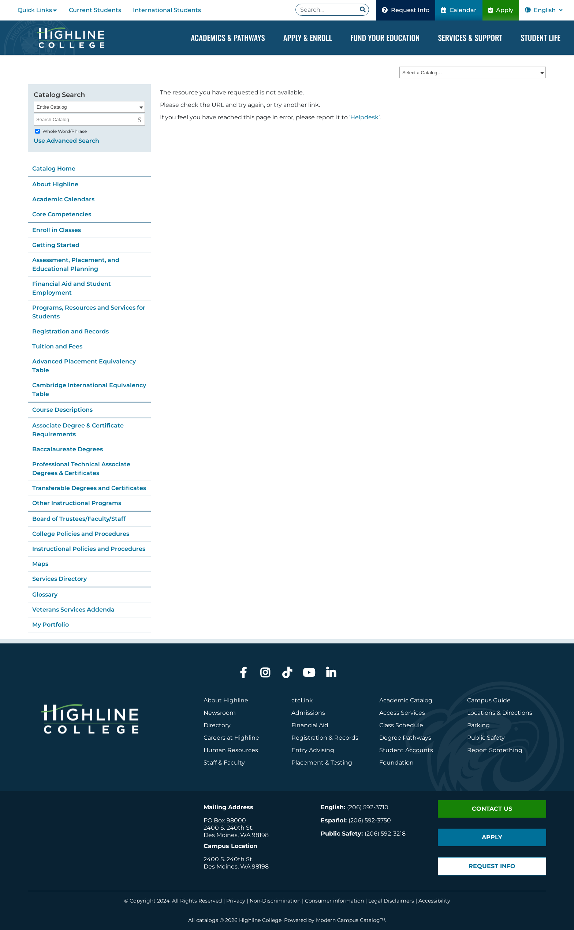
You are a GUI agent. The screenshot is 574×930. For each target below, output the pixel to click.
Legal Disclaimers (391, 900)
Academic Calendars (63, 199)
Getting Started (55, 245)
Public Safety (486, 737)
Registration (309, 737)
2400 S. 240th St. (228, 827)
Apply (500, 10)
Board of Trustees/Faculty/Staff (79, 518)
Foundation (396, 762)
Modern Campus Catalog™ (350, 920)
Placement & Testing (321, 762)
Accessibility (434, 900)
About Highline (55, 184)
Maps (40, 563)
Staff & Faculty (224, 762)
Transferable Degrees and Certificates (89, 488)
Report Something (494, 750)
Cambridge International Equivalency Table (89, 389)
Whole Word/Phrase (64, 131)
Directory (217, 725)
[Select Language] (548, 10)
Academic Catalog (405, 700)
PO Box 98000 (225, 820)
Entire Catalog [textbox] (52, 107)
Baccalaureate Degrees (67, 449)
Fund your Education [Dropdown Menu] (385, 37)
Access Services (402, 712)
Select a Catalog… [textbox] (422, 73)
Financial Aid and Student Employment (71, 288)
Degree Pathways (405, 737)
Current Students (95, 10)
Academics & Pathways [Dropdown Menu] (228, 37)
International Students (167, 10)
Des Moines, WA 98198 (236, 835)
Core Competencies (61, 214)
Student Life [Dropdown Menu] (540, 37)
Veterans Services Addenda (73, 609)
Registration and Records (70, 331)
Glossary (44, 594)
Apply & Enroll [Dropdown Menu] (307, 37)
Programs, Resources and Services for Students (88, 312)
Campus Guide (489, 700)
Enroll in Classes (56, 230)
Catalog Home (53, 168)
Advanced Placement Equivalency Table (84, 366)
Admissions (309, 712)
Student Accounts (406, 750)
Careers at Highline (231, 737)
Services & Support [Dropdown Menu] (470, 37)
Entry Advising (312, 750)
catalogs (207, 920)
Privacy (235, 900)
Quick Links (35, 10)
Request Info (405, 10)
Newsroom (220, 712)
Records (346, 737)
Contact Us (492, 808)
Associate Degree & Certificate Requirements (78, 430)
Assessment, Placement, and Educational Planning (75, 264)
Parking (478, 725)
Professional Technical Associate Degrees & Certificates (81, 469)
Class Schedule (401, 725)
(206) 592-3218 (385, 833)
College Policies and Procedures (80, 533)
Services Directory (59, 578)
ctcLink (302, 700)
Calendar (459, 10)
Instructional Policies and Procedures (88, 548)
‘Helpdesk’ (364, 117)
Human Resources (231, 750)
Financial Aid (309, 725)
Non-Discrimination (275, 900)
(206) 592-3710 (367, 807)
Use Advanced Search (66, 140)
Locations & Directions (499, 712)
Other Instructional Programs (76, 503)
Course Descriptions (62, 409)
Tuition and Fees (57, 346)
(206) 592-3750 (369, 820)
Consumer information (334, 900)
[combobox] (472, 73)
